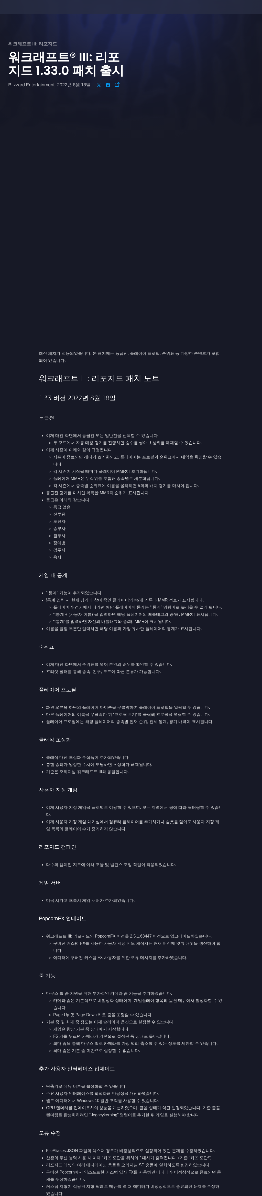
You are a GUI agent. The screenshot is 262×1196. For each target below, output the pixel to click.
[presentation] (19, 13)
